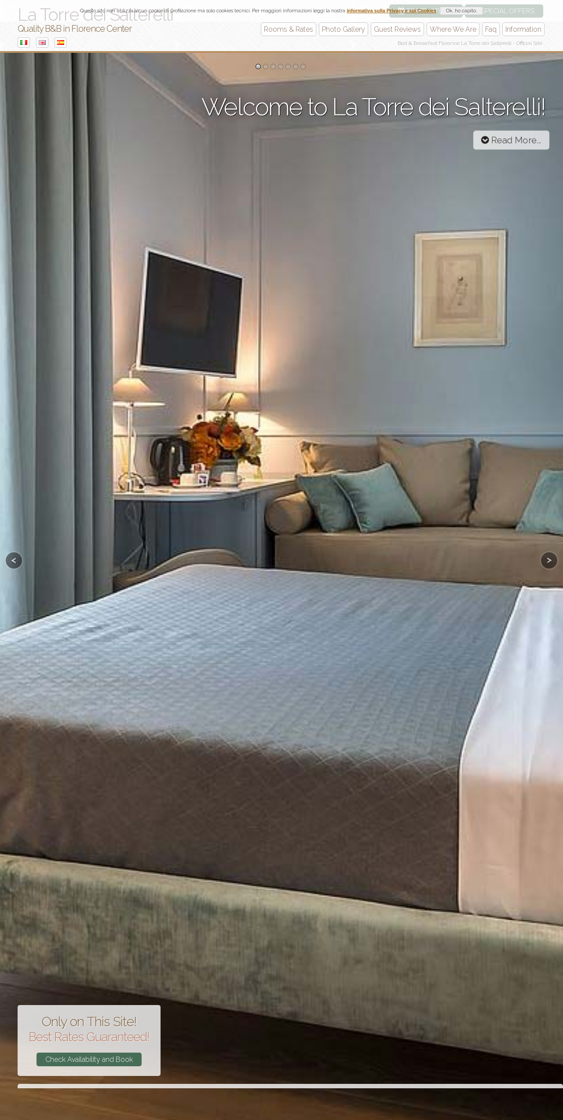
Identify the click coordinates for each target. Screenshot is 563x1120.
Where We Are (453, 29)
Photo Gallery (343, 29)
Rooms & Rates (288, 29)
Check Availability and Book (89, 1059)
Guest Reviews (397, 29)
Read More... (511, 140)
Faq (491, 29)
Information (523, 29)
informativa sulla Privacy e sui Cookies (391, 10)
